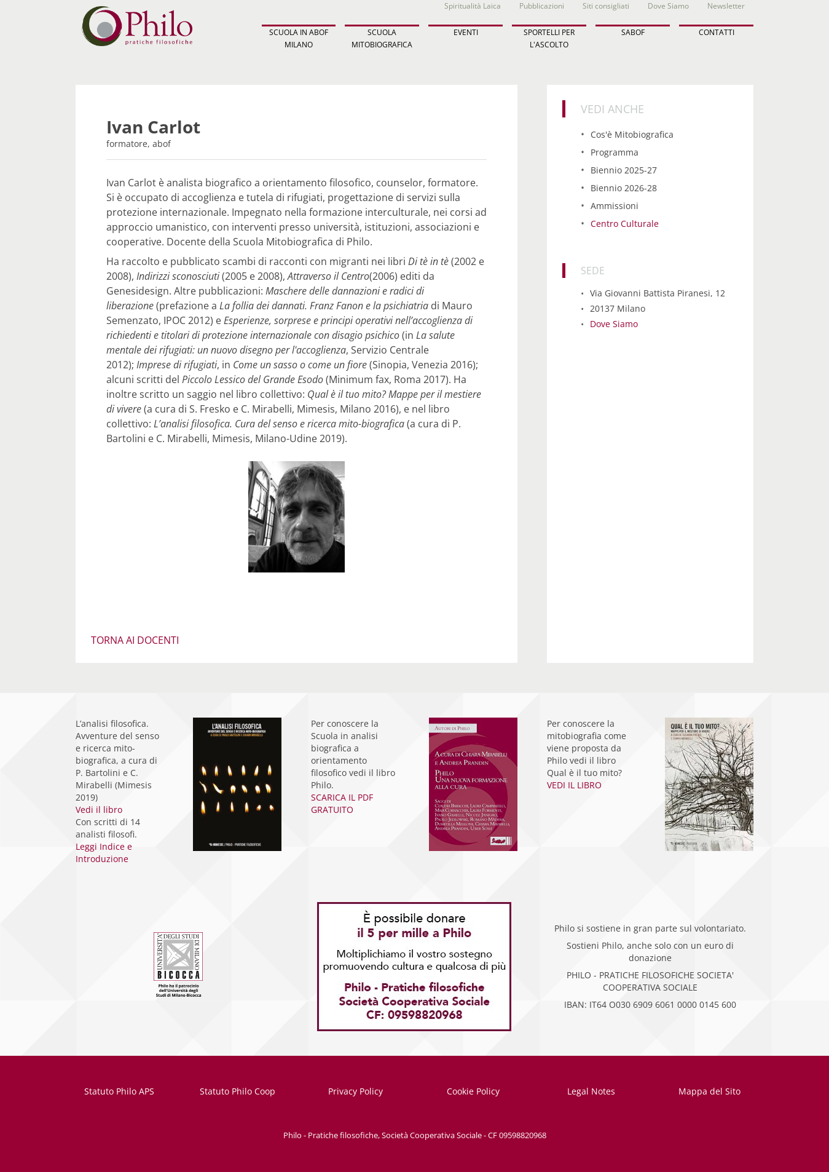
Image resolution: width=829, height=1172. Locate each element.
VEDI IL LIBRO (574, 785)
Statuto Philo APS (119, 1091)
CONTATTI (716, 32)
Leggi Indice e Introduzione (104, 853)
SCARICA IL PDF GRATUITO (342, 803)
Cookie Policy (473, 1091)
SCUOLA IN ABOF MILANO (298, 38)
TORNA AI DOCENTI (135, 640)
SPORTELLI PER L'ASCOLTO (549, 38)
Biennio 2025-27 (624, 170)
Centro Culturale (625, 223)
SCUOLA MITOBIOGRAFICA (382, 38)
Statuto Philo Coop (237, 1091)
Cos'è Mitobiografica (632, 134)
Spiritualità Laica (472, 6)
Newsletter (726, 6)
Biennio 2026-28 (624, 188)
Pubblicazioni (541, 6)
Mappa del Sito (709, 1091)
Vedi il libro (99, 809)
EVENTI (466, 32)
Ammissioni (614, 206)
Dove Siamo (668, 6)
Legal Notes (591, 1091)
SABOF (633, 32)
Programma (614, 152)
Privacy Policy (355, 1091)
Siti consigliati (606, 6)
